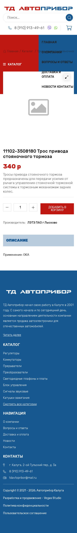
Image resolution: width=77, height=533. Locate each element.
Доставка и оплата (51, 74)
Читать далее (12, 335)
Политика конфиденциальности (26, 505)
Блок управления (15, 385)
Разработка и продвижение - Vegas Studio (32, 498)
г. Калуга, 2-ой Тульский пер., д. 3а (32, 465)
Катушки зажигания (16, 398)
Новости (49, 87)
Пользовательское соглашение (25, 513)
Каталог (27, 51)
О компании (52, 52)
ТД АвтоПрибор (38, 289)
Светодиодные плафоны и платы (25, 379)
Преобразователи (15, 372)
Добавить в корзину (57, 209)
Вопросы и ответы (57, 62)
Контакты (65, 87)
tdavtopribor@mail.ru (23, 478)
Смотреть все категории (20, 404)
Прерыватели (12, 366)
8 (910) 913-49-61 (29, 28)
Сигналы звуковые (15, 391)
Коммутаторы (12, 359)
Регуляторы (11, 353)
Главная (49, 42)
